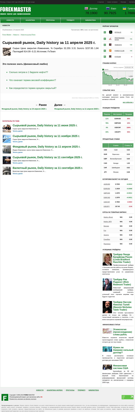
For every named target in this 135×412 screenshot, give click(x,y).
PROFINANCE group (119, 38)
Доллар (93, 8)
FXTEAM (118, 56)
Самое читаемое (112, 2)
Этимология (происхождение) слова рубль (122, 332)
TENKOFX (118, 45)
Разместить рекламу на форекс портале (23, 399)
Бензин (106, 226)
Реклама (123, 2)
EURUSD (107, 188)
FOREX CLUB (119, 51)
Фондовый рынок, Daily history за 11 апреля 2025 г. (76, 106)
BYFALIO (118, 32)
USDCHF (107, 202)
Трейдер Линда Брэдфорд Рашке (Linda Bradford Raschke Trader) (122, 258)
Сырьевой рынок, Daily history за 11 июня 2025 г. (45, 125)
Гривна (131, 8)
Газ (105, 230)
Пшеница (107, 244)
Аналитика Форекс (55, 390)
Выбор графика (118, 67)
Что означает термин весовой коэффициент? (32, 80)
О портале (101, 2)
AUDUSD (107, 184)
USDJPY (107, 206)
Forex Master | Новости (15, 11)
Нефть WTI (108, 221)
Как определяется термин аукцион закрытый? (32, 88)
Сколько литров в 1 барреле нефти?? (28, 72)
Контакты (132, 2)
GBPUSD (107, 193)
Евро (113, 8)
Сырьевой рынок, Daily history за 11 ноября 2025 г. (46, 136)
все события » (128, 102)
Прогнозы (50, 20)
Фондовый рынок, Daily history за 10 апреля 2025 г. (24, 106)
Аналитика (30, 20)
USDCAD (107, 197)
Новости (10, 20)
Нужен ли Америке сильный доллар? (123, 350)
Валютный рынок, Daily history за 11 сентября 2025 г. (48, 167)
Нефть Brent (108, 217)
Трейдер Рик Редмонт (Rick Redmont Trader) (122, 282)
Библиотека (90, 20)
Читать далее (18, 131)
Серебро (107, 239)
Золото (106, 235)
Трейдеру (70, 20)
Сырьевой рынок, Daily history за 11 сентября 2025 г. (47, 157)
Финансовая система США (120, 366)
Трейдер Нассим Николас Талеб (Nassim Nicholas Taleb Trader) (122, 306)
